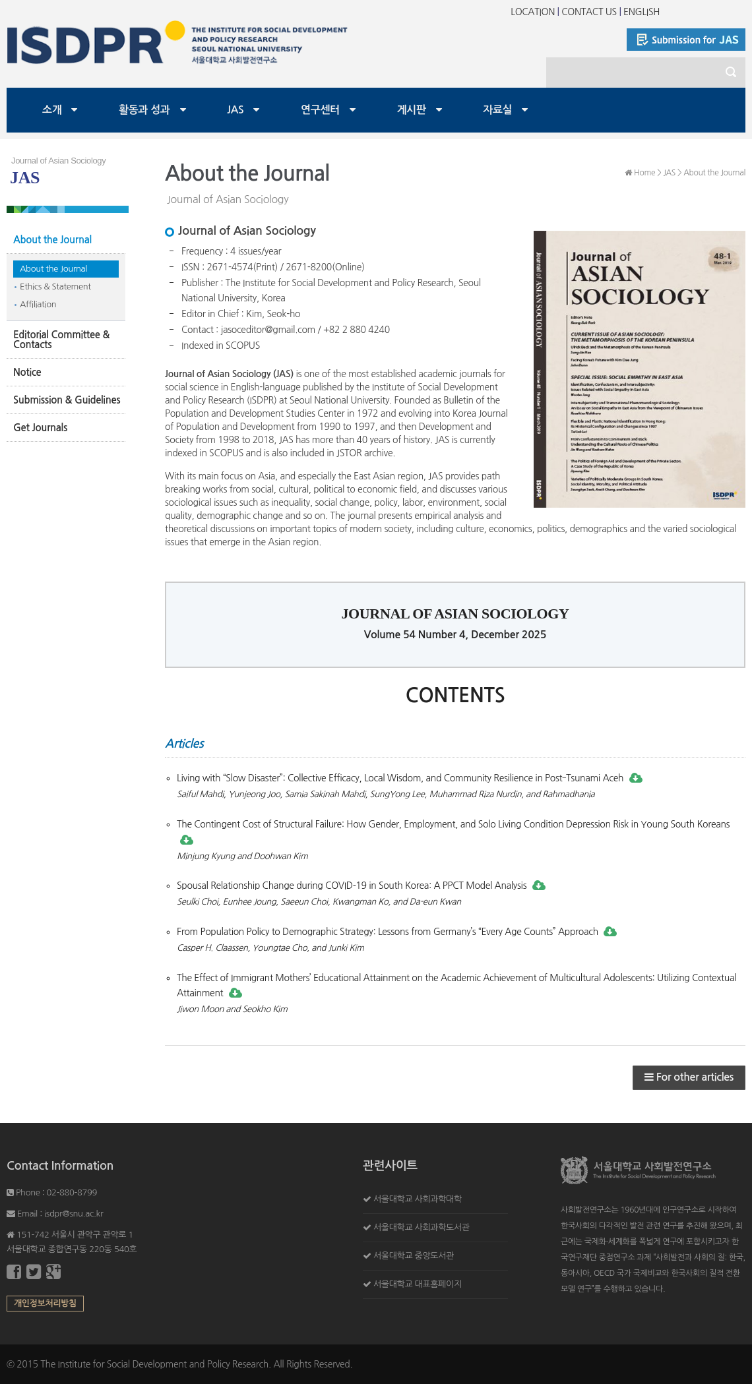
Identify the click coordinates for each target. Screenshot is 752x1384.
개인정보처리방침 (45, 1303)
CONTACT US (589, 11)
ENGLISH (641, 11)
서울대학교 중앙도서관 (413, 1255)
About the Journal (52, 240)
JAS (235, 110)
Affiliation (38, 304)
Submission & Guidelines (66, 400)
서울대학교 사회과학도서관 (421, 1227)
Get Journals (40, 428)
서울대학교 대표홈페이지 (417, 1284)
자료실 (497, 110)
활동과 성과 (144, 110)
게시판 (411, 110)
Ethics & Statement (55, 286)
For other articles (689, 1077)
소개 (51, 110)
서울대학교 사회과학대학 (417, 1199)
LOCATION (533, 11)
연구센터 (320, 110)
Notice (27, 372)
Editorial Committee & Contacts (61, 339)
